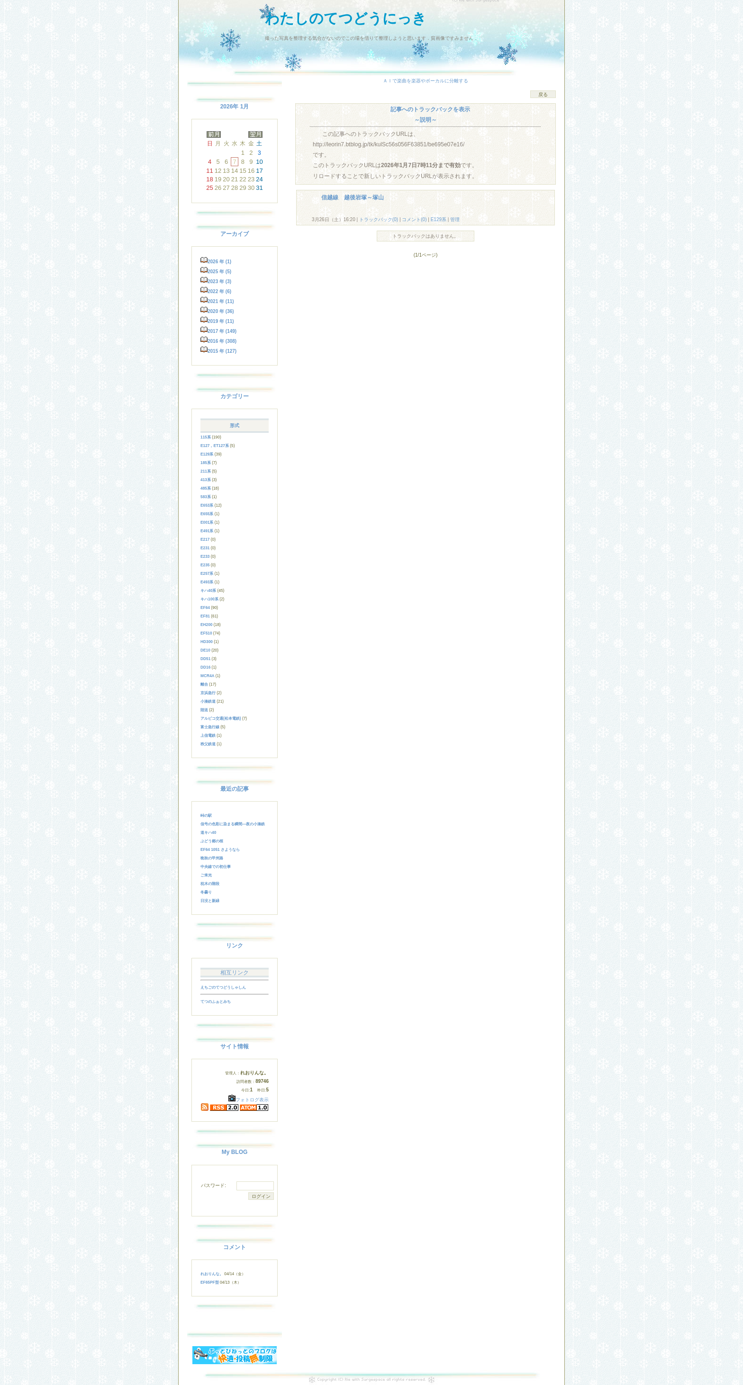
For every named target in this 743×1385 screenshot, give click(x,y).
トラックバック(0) (378, 219)
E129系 (438, 219)
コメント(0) (413, 219)
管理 (455, 219)
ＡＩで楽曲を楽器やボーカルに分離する (425, 80)
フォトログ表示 (248, 1099)
